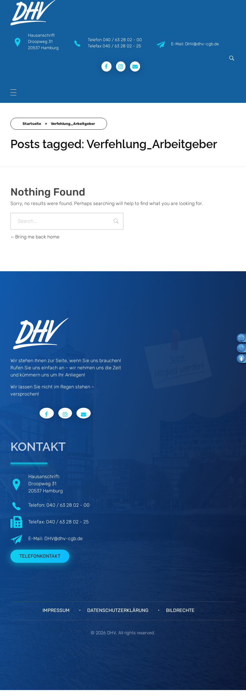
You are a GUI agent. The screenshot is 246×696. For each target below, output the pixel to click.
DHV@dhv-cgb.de (63, 538)
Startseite (32, 124)
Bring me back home (34, 237)
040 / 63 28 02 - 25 (122, 46)
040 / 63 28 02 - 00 (122, 39)
